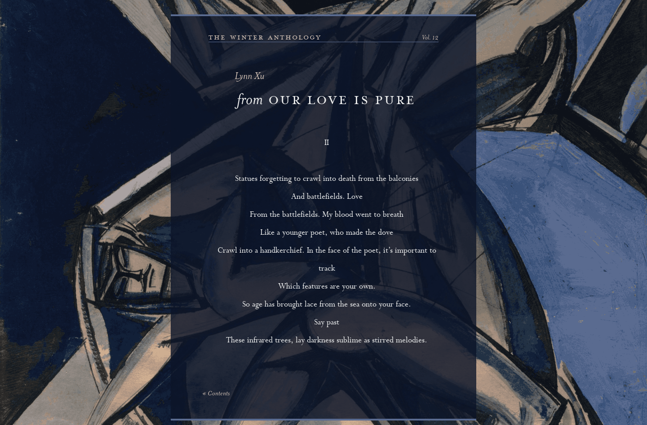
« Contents (216, 394)
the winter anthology (264, 37)
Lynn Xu (249, 77)
